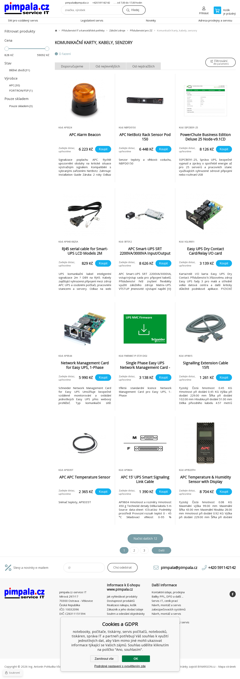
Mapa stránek (227, 666)
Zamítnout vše (104, 658)
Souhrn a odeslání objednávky (126, 613)
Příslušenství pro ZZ (141, 30)
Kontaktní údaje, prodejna (168, 592)
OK (136, 658)
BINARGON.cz (206, 666)
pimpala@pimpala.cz (77, 2)
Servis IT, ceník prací (165, 601)
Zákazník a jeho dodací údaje (125, 609)
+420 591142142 (101, 2)
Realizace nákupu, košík (121, 605)
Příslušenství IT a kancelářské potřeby (83, 30)
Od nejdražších (143, 66)
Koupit (103, 149)
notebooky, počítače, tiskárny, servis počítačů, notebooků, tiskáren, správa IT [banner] (26, 8)
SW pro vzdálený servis (23, 20)
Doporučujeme (72, 66)
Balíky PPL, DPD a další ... (167, 596)
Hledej (135, 10)
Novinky (151, 20)
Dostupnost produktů (121, 601)
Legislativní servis (92, 20)
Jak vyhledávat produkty (122, 596)
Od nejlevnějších (108, 66)
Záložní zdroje (117, 30)
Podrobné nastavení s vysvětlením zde (120, 666)
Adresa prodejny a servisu (215, 20)
